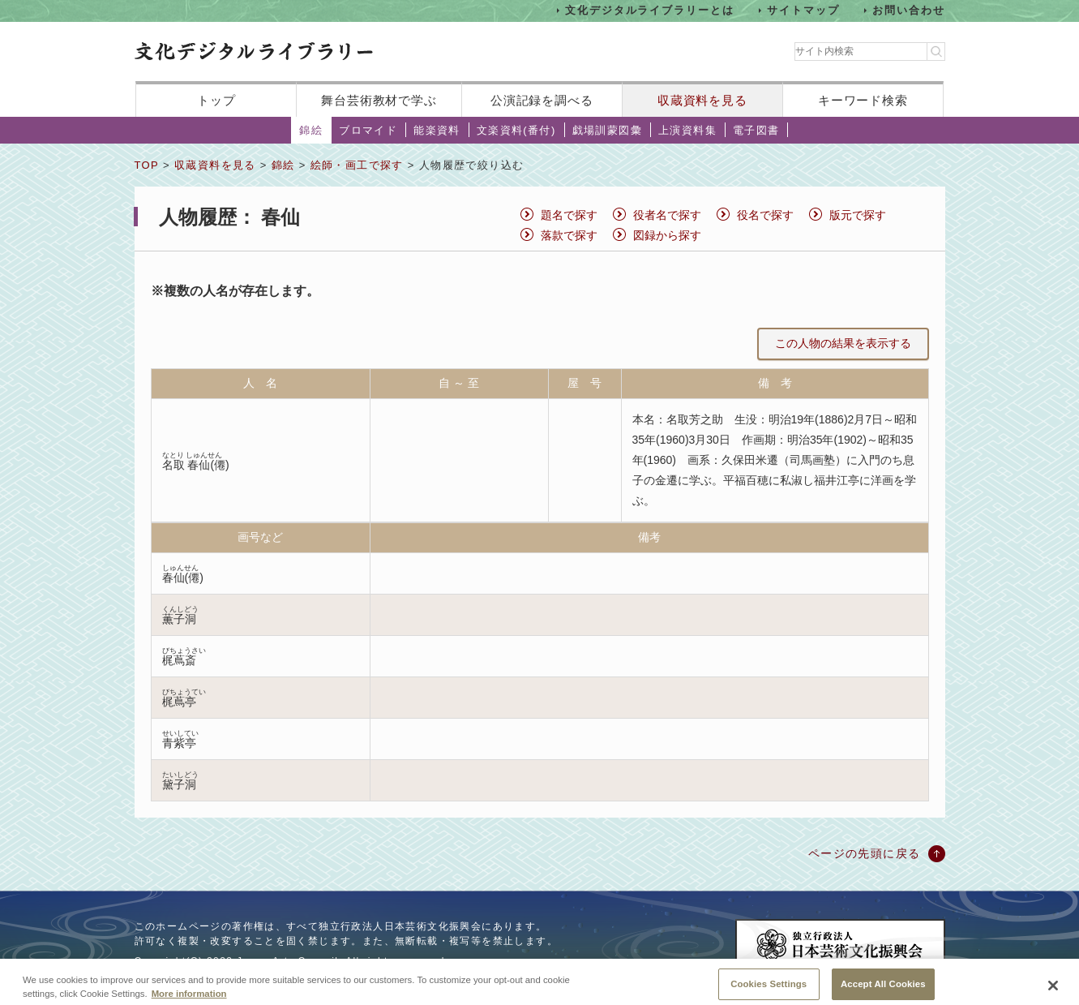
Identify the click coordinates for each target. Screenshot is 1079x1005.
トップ (216, 100)
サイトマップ (803, 10)
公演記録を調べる (541, 100)
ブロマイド (368, 130)
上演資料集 (687, 130)
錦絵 (311, 130)
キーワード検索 (863, 100)
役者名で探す (667, 214)
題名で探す (569, 214)
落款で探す (569, 235)
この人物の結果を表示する (843, 343)
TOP (147, 165)
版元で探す (857, 214)
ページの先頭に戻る (864, 853)
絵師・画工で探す (357, 165)
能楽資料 (436, 130)
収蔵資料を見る (702, 100)
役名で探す (765, 214)
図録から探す (667, 235)
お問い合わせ (908, 10)
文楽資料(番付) (516, 130)
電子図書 (756, 130)
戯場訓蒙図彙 (607, 130)
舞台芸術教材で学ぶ (379, 100)
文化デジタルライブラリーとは (649, 10)
